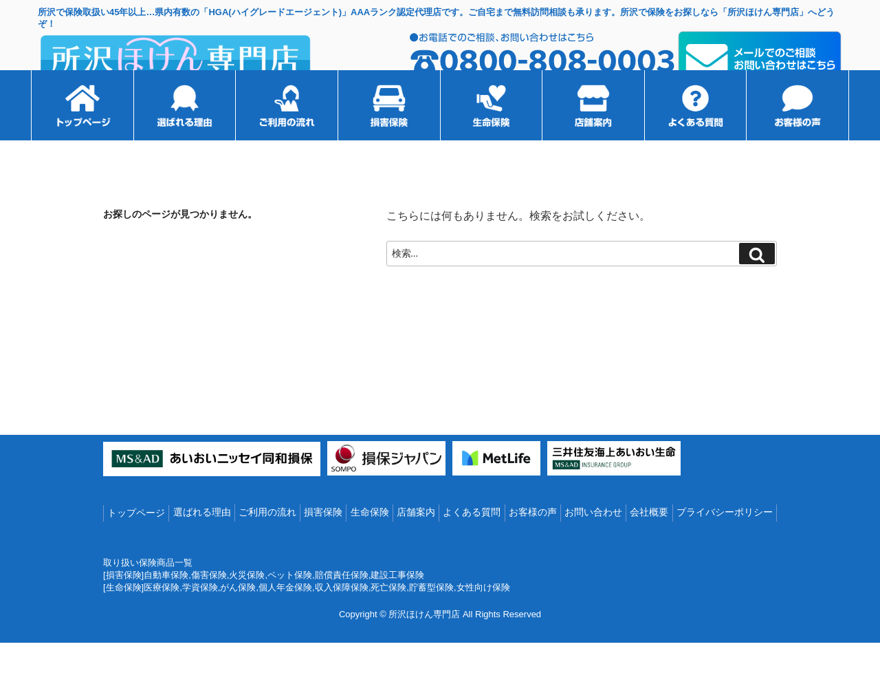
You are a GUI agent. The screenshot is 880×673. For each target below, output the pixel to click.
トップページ (136, 544)
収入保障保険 (341, 618)
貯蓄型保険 (431, 618)
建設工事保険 (397, 606)
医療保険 (161, 618)
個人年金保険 (285, 618)
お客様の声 (533, 543)
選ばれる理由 (202, 543)
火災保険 (247, 606)
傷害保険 (209, 606)
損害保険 (323, 543)
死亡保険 (388, 618)
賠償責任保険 (341, 606)
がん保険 (238, 618)
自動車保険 (166, 606)
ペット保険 (289, 606)
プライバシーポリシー (724, 543)
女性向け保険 (483, 618)
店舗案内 (416, 543)
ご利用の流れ (267, 543)
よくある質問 (471, 543)
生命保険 (370, 543)
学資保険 (200, 618)
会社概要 (649, 543)
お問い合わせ (593, 543)
